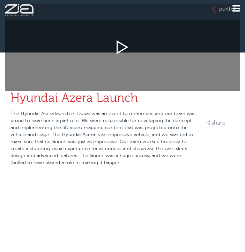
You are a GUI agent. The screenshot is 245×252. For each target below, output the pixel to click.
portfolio (226, 9)
